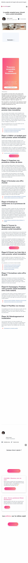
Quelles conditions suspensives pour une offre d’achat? (13, 197)
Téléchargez (7, 507)
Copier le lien (16, 442)
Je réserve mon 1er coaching (10, 488)
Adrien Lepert (9, 18)
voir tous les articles (13, 524)
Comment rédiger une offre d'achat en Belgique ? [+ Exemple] (15, 196)
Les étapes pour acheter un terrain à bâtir (11, 131)
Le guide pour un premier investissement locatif (12, 130)
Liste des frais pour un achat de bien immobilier (12, 265)
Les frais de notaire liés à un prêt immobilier (11, 266)
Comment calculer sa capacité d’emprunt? (11, 153)
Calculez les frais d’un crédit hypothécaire (11, 267)
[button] (26, 6)
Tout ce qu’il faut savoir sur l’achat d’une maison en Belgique (14, 128)
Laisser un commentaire (14, 470)
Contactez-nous (7, 442)
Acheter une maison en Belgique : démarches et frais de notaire (15, 300)
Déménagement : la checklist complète (11, 328)
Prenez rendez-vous (11, 87)
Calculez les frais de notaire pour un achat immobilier (13, 301)
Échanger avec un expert (14, 155)
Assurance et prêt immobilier (9, 269)
